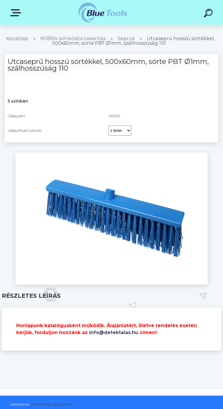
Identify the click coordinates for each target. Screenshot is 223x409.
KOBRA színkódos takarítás (73, 38)
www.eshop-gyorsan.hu (52, 404)
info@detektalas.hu (113, 332)
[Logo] (103, 12)
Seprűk (126, 38)
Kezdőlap (17, 38)
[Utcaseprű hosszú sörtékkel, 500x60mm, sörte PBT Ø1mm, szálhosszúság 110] (111, 154)
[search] (209, 14)
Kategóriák (17, 12)
